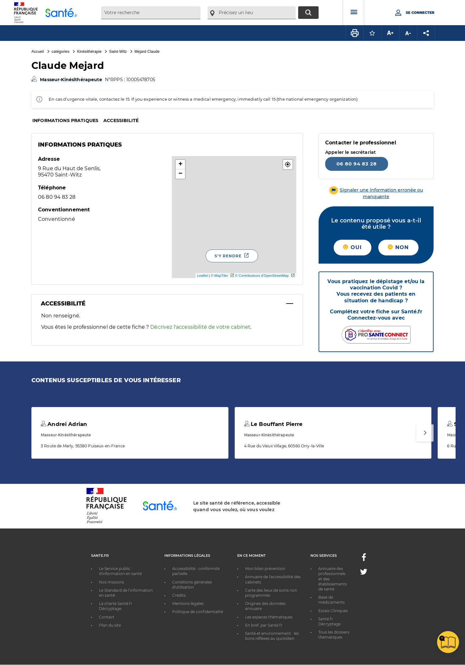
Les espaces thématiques (269, 617)
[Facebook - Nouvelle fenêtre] (364, 559)
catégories (60, 51)
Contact (106, 617)
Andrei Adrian (64, 424)
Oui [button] (352, 247)
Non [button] (398, 247)
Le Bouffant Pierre (273, 424)
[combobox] (150, 12)
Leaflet (202, 275)
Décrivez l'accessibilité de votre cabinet (200, 327)
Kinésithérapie (89, 51)
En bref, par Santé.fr (263, 625)
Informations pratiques (65, 120)
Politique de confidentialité (197, 611)
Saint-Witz (118, 51)
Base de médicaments (331, 600)
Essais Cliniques (333, 610)
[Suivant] (425, 433)
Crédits (179, 595)
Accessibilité (121, 120)
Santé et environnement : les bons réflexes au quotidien (272, 636)
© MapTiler (219, 275)
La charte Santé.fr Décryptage (115, 606)
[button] (288, 164)
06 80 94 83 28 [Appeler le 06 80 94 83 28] (356, 164)
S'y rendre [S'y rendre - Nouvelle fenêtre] (228, 256)
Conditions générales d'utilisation (192, 585)
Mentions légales (188, 603)
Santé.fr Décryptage (329, 621)
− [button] (180, 174)
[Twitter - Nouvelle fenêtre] (363, 573)
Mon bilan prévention (265, 568)
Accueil (37, 51)
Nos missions (111, 582)
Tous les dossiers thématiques (333, 635)
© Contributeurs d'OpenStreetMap (262, 275)
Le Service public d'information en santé (120, 571)
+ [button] (180, 164)
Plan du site (110, 625)
